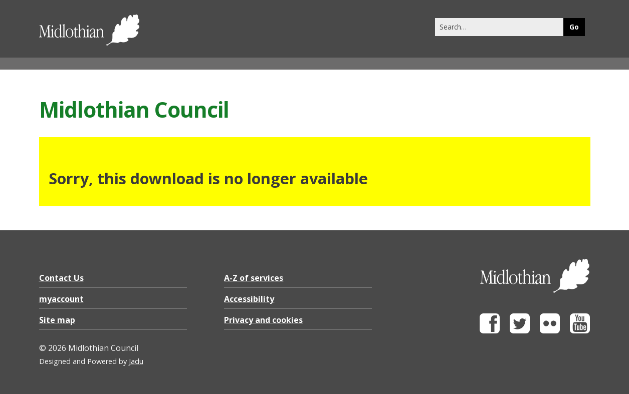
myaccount (61, 298)
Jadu (136, 361)
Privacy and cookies (263, 319)
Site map (57, 319)
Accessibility (249, 298)
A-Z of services (253, 277)
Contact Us (61, 277)
